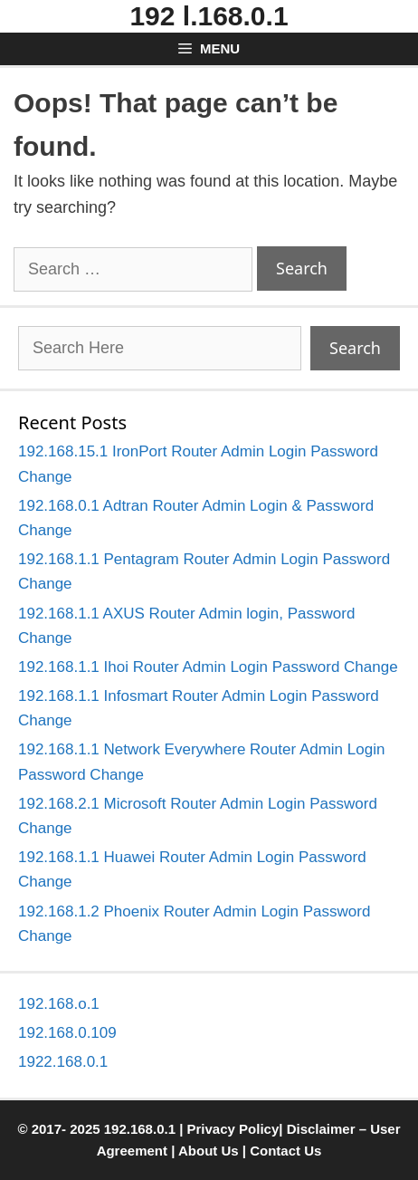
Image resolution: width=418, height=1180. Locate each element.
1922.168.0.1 (63, 1061)
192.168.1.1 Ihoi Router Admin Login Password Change (208, 667)
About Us (208, 1150)
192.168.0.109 (67, 1032)
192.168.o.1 (59, 1003)
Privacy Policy (233, 1129)
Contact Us (285, 1150)
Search (355, 348)
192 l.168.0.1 (208, 16)
